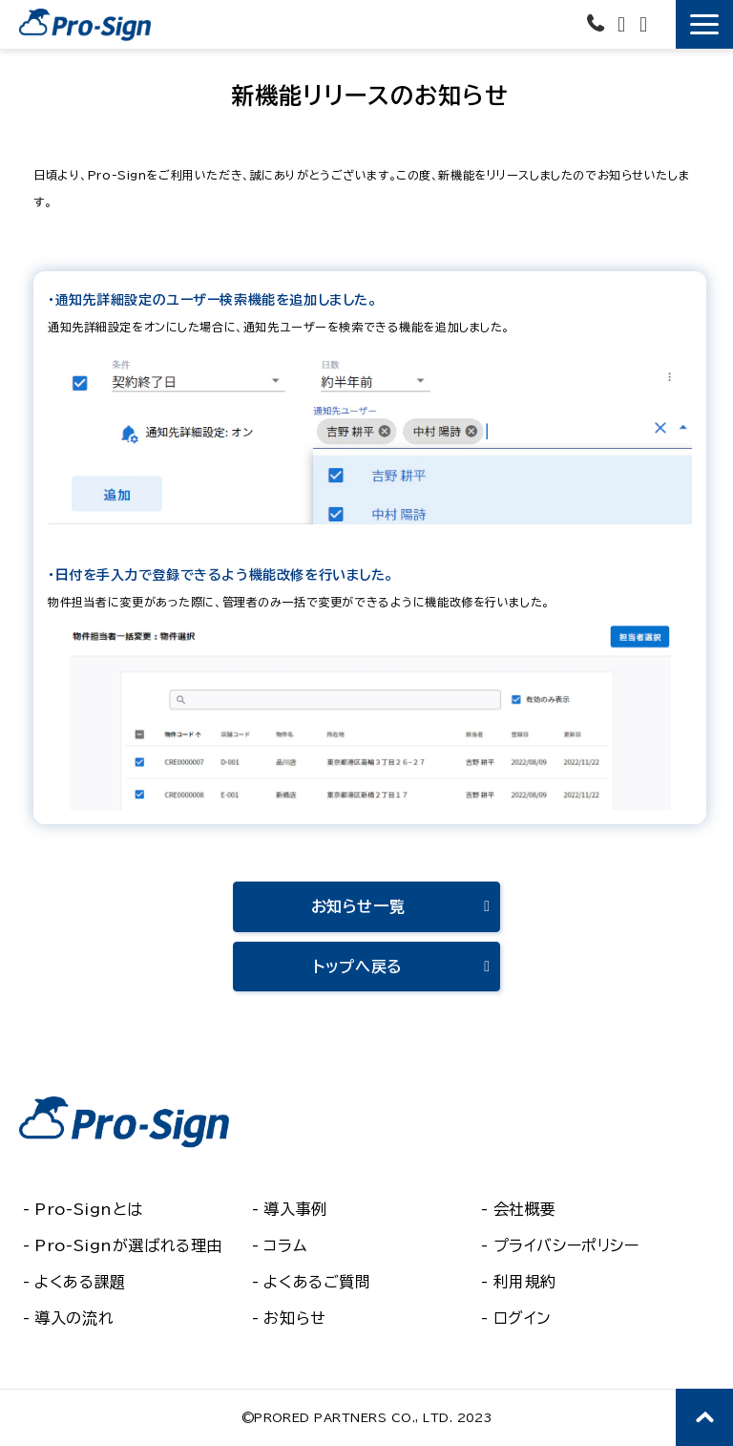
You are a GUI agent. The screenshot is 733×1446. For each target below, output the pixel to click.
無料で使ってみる (664, 20)
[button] (704, 24)
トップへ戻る (358, 966)
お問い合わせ (624, 24)
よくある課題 (79, 1281)
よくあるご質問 (316, 1281)
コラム (284, 1245)
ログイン (522, 1318)
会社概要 (524, 1209)
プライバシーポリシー (566, 1245)
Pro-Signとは (88, 1209)
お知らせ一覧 (358, 906)
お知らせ (294, 1318)
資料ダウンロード (646, 24)
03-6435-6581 (597, 22)
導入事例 (294, 1209)
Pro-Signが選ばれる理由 (128, 1245)
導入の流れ (74, 1318)
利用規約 (524, 1281)
